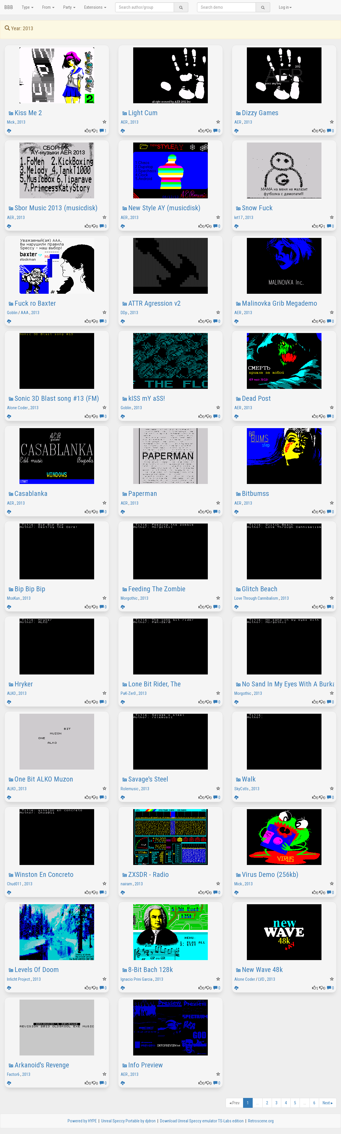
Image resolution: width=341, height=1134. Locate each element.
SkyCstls (241, 788)
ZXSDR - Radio (148, 874)
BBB (8, 7)
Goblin (12, 312)
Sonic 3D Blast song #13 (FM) (57, 398)
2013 (21, 122)
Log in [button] (285, 7)
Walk (249, 779)
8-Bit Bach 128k (150, 970)
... (257, 1103)
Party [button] (69, 7)
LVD (261, 979)
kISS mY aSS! (146, 398)
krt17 (238, 217)
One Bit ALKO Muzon (44, 779)
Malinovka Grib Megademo (279, 303)
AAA (25, 312)
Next (328, 1103)
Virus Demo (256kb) (270, 874)
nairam (126, 884)
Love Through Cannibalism (256, 598)
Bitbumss (255, 493)
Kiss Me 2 (28, 113)
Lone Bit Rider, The (154, 684)
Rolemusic (129, 788)
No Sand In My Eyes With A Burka (289, 684)
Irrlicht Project (18, 979)
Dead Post (256, 398)
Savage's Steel (148, 779)
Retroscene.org (261, 1121)
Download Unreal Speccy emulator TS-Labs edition (202, 1121)
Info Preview (145, 1065)
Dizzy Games (260, 113)
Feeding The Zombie (156, 589)
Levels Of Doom (37, 970)
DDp (124, 312)
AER (124, 122)
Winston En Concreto (44, 874)
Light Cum (143, 113)
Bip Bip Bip (30, 589)
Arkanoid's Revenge (42, 1065)
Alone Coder (17, 407)
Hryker (24, 684)
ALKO (11, 693)
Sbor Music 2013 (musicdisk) (56, 208)
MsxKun (13, 598)
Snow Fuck (257, 208)
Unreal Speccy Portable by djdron (128, 1121)
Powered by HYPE (82, 1121)
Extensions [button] (95, 7)
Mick (11, 122)
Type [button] (28, 7)
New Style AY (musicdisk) (164, 208)
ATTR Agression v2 (154, 303)
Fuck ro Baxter (35, 303)
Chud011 (14, 884)
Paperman (142, 493)
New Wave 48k (262, 970)
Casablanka (31, 493)
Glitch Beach (259, 589)
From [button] (48, 7)
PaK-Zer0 (128, 693)
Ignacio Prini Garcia (136, 979)
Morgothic (129, 598)
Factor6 (13, 1074)
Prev (234, 1103)
